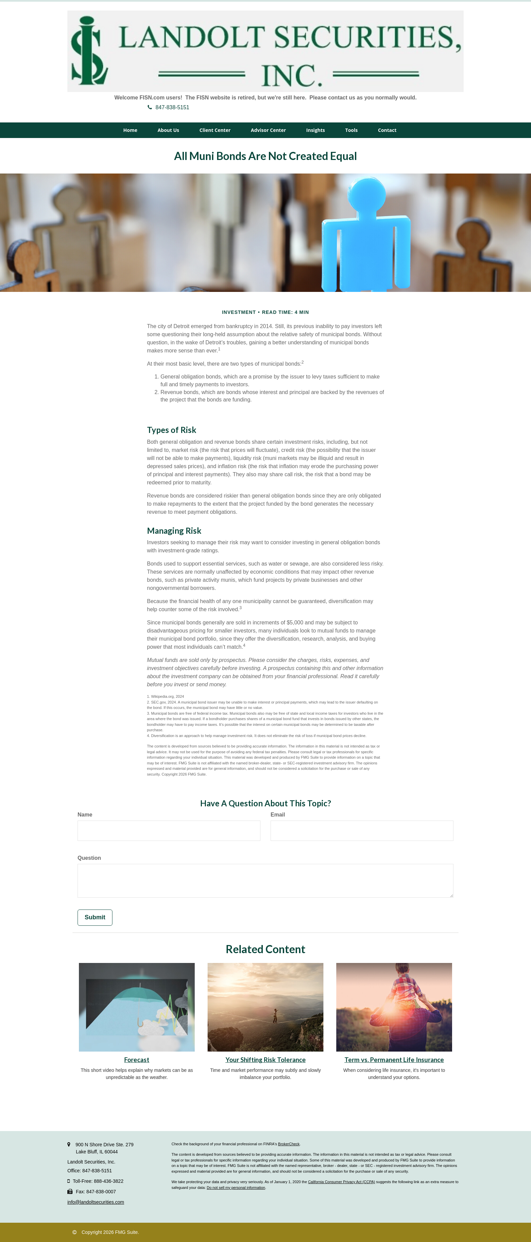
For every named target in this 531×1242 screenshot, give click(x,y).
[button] (168, 130)
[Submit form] (95, 918)
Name (85, 815)
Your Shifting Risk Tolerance (266, 1059)
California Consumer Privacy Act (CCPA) (341, 1182)
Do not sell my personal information (236, 1188)
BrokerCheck (289, 1144)
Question (89, 858)
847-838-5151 (168, 107)
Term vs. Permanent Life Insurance (394, 1059)
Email (278, 815)
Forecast (136, 1059)
